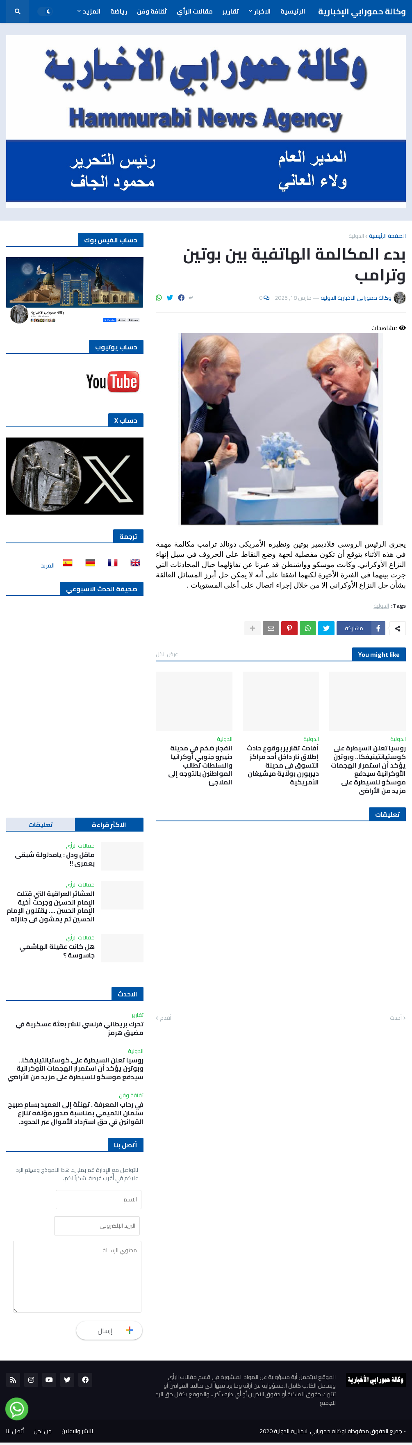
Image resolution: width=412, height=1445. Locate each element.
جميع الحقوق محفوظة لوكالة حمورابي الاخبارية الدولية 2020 (330, 1433)
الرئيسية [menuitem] (292, 11)
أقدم (165, 1018)
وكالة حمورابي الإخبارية (362, 11)
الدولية (356, 236)
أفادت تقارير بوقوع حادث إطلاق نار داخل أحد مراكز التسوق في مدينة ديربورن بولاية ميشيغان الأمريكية (283, 765)
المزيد (48, 565)
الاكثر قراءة (109, 824)
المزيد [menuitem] (91, 11)
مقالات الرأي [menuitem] (195, 11)
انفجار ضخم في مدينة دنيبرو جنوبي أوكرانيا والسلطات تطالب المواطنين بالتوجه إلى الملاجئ (200, 765)
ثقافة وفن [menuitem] (152, 11)
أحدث (396, 1018)
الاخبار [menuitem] (262, 11)
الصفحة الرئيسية (387, 236)
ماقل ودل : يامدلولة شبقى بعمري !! (55, 859)
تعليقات (40, 824)
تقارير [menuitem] (231, 11)
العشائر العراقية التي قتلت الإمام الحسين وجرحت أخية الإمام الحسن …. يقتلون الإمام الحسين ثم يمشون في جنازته (51, 906)
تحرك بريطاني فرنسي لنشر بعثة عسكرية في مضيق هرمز (79, 1028)
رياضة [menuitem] (118, 11)
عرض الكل (167, 654)
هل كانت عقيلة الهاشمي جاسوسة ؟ (57, 951)
